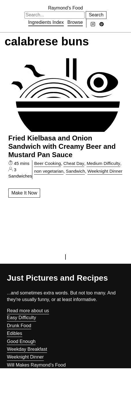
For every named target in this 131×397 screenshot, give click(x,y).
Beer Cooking (47, 163)
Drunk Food (19, 325)
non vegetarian (48, 171)
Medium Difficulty (103, 163)
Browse (75, 22)
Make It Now (24, 192)
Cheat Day (73, 163)
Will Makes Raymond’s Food (36, 365)
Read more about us (28, 310)
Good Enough (21, 341)
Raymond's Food (65, 7)
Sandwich (75, 171)
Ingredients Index (46, 22)
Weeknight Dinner (104, 171)
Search (96, 14)
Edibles (14, 333)
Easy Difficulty (21, 317)
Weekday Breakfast (27, 349)
